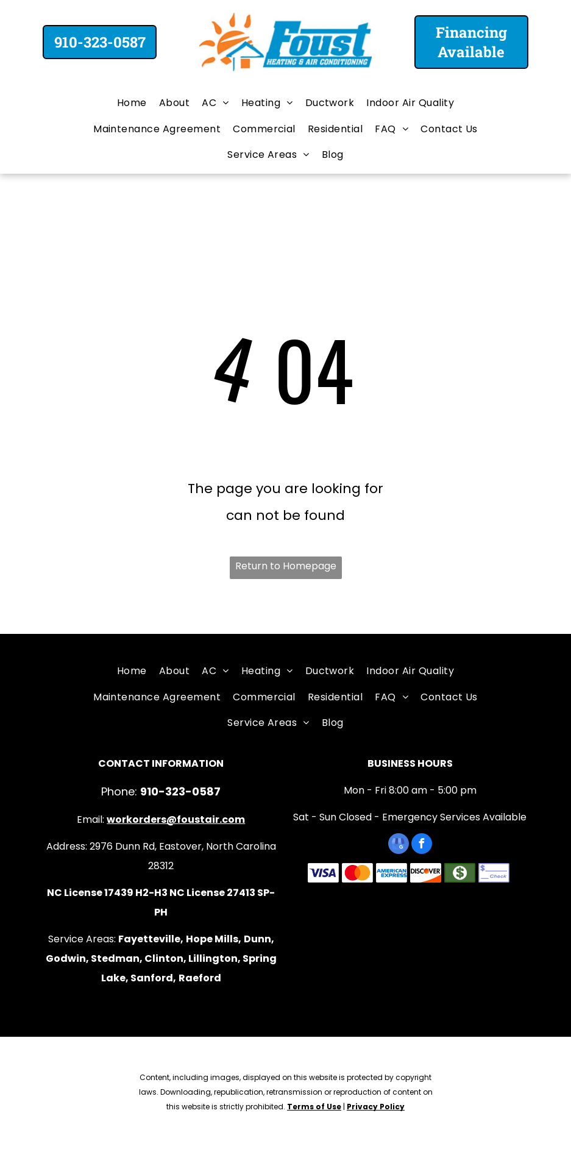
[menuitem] (132, 103)
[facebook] (421, 845)
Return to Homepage (285, 566)
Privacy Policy (376, 1106)
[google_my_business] (398, 845)
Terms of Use (314, 1106)
